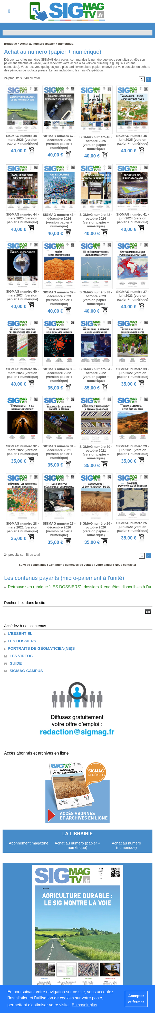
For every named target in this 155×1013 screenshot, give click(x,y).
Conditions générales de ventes (71, 557)
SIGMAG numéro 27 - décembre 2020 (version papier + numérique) (59, 522)
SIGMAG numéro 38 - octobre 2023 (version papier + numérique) (96, 292)
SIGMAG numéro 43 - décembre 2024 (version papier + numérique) (59, 218)
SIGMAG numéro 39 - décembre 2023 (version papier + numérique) (59, 294)
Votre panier (103, 557)
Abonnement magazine (28, 835)
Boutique (10, 43)
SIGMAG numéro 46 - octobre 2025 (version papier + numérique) (96, 140)
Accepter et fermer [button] (136, 999)
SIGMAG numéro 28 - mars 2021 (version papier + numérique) (22, 520)
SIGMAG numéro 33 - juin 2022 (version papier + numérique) (132, 368)
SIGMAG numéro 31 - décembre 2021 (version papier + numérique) (59, 446)
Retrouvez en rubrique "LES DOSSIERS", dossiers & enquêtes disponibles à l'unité (78, 579)
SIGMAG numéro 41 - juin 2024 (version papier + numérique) (132, 215)
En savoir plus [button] (85, 1005)
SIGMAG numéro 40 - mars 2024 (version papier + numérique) (22, 291)
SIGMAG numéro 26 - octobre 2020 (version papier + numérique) (96, 520)
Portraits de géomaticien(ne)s (39, 641)
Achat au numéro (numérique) (126, 837)
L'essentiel (18, 626)
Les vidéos (21, 648)
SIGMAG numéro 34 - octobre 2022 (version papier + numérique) (96, 368)
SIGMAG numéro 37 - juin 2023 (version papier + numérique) (132, 292)
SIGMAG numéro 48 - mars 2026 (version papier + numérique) (22, 139)
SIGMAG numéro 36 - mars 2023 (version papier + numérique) (22, 368)
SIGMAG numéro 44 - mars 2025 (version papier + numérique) (22, 215)
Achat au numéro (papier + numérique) (45, 43)
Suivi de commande (34, 557)
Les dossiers (20, 633)
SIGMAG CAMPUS (26, 663)
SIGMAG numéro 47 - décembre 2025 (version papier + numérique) (59, 141)
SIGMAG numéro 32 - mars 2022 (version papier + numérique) (22, 444)
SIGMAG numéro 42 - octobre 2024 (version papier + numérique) (96, 216)
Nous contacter (123, 557)
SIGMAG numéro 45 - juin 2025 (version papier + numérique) (132, 139)
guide (15, 656)
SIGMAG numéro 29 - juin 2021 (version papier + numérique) (132, 444)
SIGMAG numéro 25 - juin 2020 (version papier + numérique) (132, 520)
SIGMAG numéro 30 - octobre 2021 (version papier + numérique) (96, 445)
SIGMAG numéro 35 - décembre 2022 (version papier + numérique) (59, 370)
